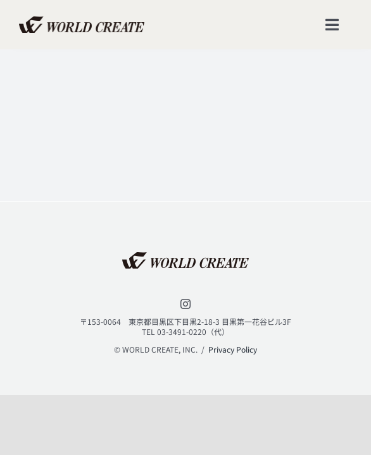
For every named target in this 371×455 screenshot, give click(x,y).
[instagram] (185, 304)
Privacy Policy (232, 349)
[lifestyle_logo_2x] (81, 21)
